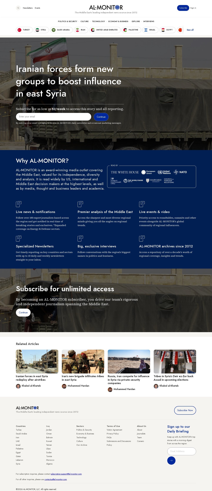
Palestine (19, 448)
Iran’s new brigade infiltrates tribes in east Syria (83, 378)
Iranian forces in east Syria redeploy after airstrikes (32, 378)
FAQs (109, 437)
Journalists (141, 433)
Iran (17, 437)
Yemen (49, 444)
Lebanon (19, 459)
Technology (98, 22)
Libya (48, 448)
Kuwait (49, 441)
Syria (18, 463)
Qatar (18, 456)
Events (37, 8)
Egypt (18, 452)
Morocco (50, 459)
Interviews (148, 22)
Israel (18, 444)
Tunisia (49, 456)
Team (139, 437)
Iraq (48, 426)
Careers (140, 441)
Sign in (193, 8)
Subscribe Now (185, 410)
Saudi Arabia (21, 433)
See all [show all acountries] (190, 30)
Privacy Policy (113, 433)
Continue (23, 312)
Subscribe (183, 8)
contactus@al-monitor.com (55, 479)
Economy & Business (118, 22)
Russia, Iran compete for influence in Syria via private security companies (128, 379)
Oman (49, 433)
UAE (18, 441)
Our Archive (81, 444)
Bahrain (49, 437)
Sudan (49, 452)
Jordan (49, 429)
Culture (84, 22)
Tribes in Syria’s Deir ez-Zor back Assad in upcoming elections (173, 378)
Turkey (18, 429)
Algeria (49, 463)
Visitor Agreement (114, 429)
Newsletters (28, 8)
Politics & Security (67, 22)
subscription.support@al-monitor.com (66, 473)
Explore (136, 22)
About (139, 429)
